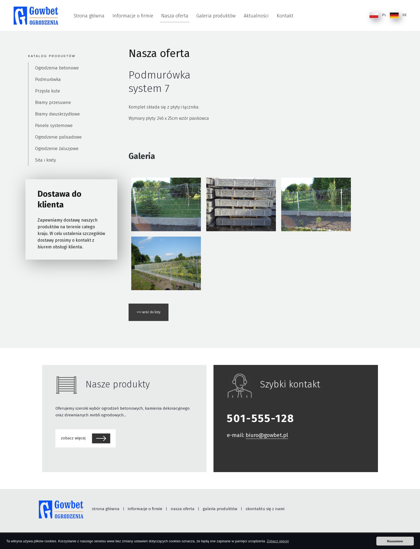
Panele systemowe (54, 125)
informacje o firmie (145, 508)
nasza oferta (182, 508)
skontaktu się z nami (265, 508)
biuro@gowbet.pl (267, 435)
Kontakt (285, 16)
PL (377, 15)
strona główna (105, 508)
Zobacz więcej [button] (278, 541)
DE (398, 15)
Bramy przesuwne (53, 102)
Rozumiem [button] (395, 541)
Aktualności (256, 16)
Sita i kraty (45, 160)
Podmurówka (48, 79)
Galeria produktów (216, 16)
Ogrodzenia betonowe (57, 68)
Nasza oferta (174, 16)
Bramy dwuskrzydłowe (57, 114)
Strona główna (89, 16)
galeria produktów (220, 508)
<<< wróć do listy (148, 312)
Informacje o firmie (132, 16)
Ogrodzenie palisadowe (58, 137)
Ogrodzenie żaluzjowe (56, 148)
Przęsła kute (47, 91)
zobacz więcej (85, 438)
